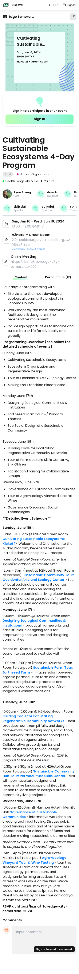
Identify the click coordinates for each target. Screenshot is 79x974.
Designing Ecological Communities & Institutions (35, 623)
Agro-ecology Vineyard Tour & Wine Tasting (35, 860)
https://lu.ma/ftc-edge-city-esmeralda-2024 (35, 264)
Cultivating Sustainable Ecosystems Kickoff (34, 541)
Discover (17, 5)
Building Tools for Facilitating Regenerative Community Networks (33, 718)
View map (18, 249)
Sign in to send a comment (54, 949)
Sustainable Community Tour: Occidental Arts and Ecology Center (39, 577)
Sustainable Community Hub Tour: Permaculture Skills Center (39, 773)
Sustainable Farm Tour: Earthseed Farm (38, 670)
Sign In (39, 119)
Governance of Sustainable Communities (30, 814)
